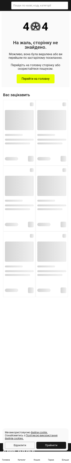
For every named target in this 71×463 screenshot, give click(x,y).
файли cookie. (39, 432)
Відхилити (20, 445)
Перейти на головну (36, 79)
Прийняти (51, 445)
